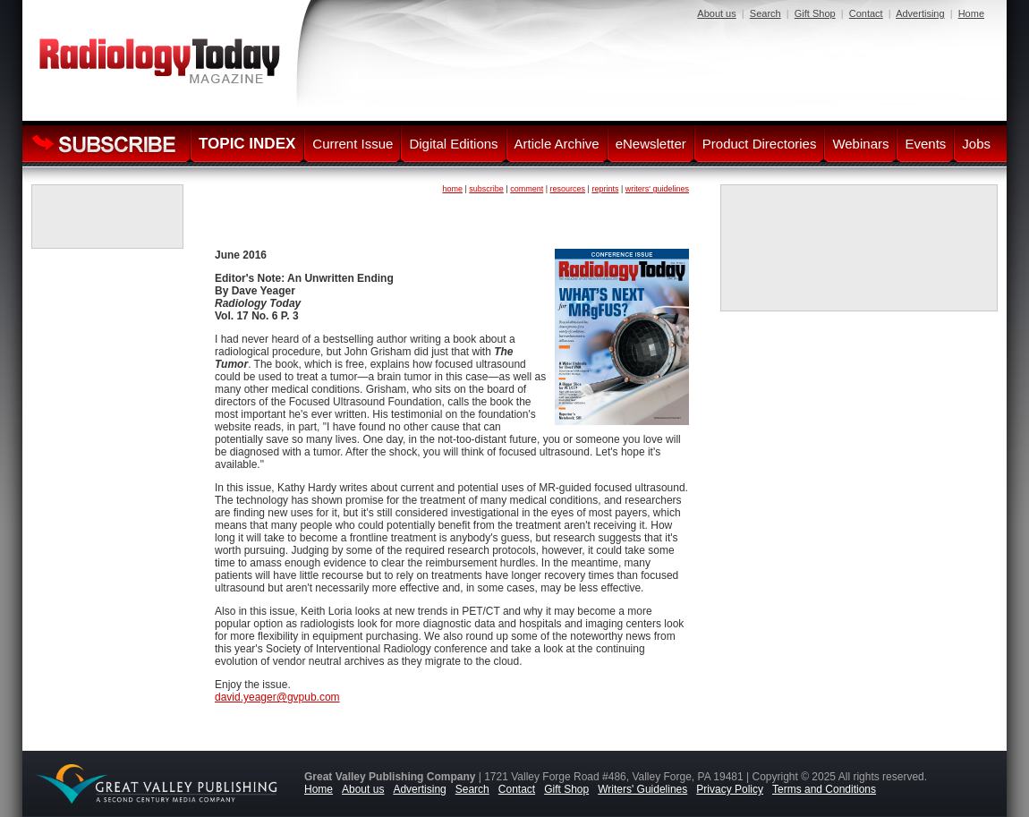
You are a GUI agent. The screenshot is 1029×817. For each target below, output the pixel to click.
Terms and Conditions (824, 789)
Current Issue (352, 143)
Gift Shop (815, 13)
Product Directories (759, 143)
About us (716, 13)
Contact (866, 13)
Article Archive (557, 143)
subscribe (486, 188)
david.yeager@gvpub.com (277, 697)
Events (925, 143)
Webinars (860, 143)
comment (526, 188)
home (452, 188)
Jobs (976, 143)
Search (765, 13)
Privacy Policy (729, 789)
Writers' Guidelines (642, 789)
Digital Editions (453, 143)
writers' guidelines (657, 188)
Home (971, 13)
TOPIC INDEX (247, 143)
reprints (604, 188)
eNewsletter (651, 143)
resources (568, 188)
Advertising (920, 13)
